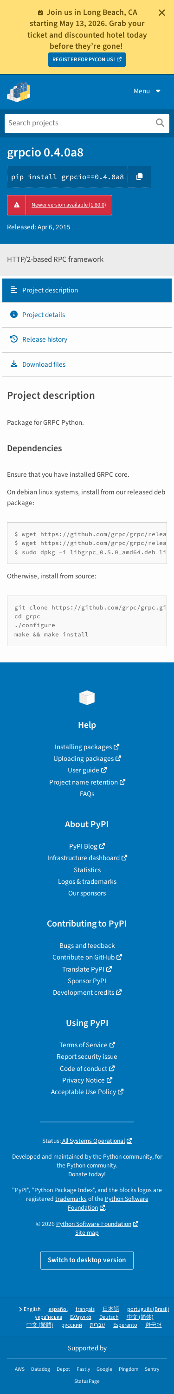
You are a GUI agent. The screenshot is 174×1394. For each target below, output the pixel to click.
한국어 (153, 1325)
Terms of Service (83, 1045)
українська (48, 1317)
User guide (83, 770)
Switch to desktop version (87, 1260)
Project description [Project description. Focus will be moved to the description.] (43, 290)
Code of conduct (83, 1068)
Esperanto (125, 1325)
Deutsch (109, 1317)
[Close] (162, 12)
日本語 (111, 1309)
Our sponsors (87, 893)
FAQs (87, 794)
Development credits (83, 992)
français (85, 1309)
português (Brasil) (148, 1309)
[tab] (87, 291)
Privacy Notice (83, 1080)
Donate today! (87, 1174)
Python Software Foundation (93, 1223)
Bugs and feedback (87, 945)
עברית (97, 1325)
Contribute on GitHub (83, 957)
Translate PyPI (83, 969)
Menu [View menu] (148, 91)
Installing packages (83, 747)
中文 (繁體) (39, 1325)
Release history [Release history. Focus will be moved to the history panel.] (38, 339)
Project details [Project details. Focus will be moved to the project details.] (37, 315)
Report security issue (87, 1056)
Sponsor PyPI (87, 981)
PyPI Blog (83, 846)
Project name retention (83, 782)
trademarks (71, 1198)
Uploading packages (83, 758)
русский (71, 1325)
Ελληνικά (80, 1317)
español (58, 1309)
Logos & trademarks (87, 881)
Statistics (87, 870)
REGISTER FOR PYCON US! (83, 60)
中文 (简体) (140, 1317)
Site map (87, 1232)
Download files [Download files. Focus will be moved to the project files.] (37, 364)
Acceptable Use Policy (83, 1092)
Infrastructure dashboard (83, 858)
